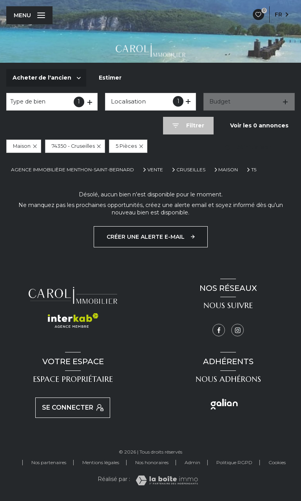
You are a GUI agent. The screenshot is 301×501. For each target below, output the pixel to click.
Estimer (110, 77)
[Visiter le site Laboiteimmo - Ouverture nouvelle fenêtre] (166, 480)
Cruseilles (190, 169)
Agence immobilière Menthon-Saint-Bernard (72, 169)
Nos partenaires (48, 462)
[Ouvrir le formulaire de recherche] (188, 125)
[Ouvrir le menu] (29, 15)
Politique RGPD (234, 462)
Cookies (277, 462)
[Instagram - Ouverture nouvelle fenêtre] (237, 330)
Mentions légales (100, 462)
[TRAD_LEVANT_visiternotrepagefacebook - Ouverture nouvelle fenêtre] (218, 330)
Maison (228, 169)
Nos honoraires (152, 462)
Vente (155, 169)
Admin (192, 462)
